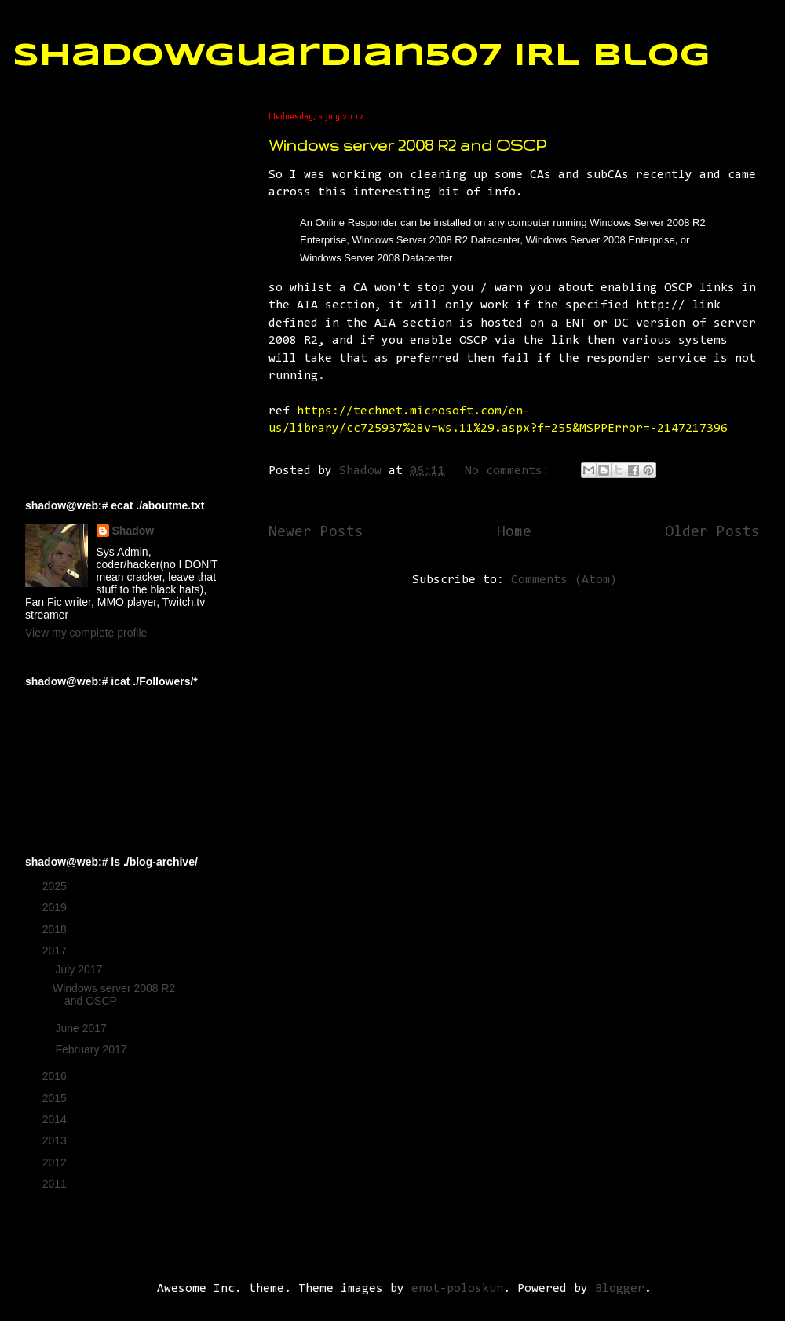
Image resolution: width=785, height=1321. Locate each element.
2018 (56, 929)
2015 (56, 1098)
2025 (56, 886)
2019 (56, 907)
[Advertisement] (103, 189)
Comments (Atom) (564, 580)
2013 (56, 1140)
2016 (56, 1076)
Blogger (619, 1289)
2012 (56, 1162)
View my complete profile (86, 632)
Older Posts (712, 532)
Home (514, 532)
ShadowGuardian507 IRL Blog (361, 56)
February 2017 (92, 1049)
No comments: (511, 471)
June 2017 (82, 1028)
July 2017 (80, 969)
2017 (56, 950)
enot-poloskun (457, 1289)
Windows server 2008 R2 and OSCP (407, 145)
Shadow (133, 530)
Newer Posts (315, 532)
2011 (56, 1183)
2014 (56, 1119)
